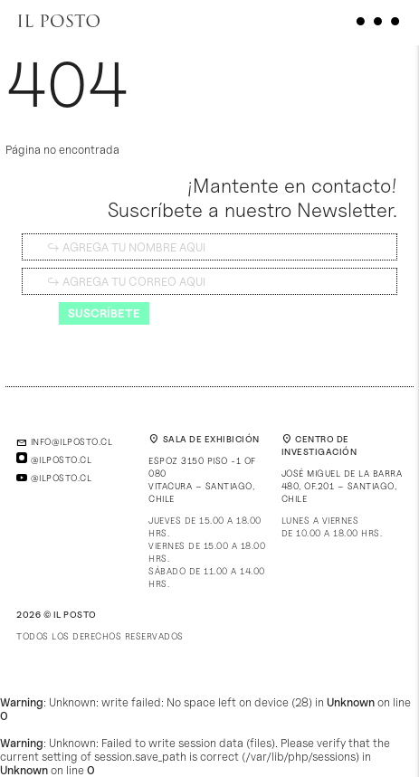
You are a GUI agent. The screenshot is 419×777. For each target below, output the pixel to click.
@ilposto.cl (53, 459)
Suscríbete (104, 313)
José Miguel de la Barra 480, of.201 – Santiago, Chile (342, 486)
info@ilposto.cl (64, 441)
